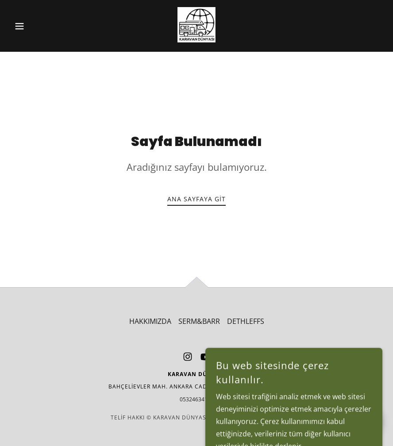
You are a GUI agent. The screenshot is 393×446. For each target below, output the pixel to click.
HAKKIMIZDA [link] (150, 321)
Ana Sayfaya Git (196, 199)
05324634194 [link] (197, 399)
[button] (38, 26)
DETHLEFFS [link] (245, 321)
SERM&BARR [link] (199, 321)
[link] (196, 24)
